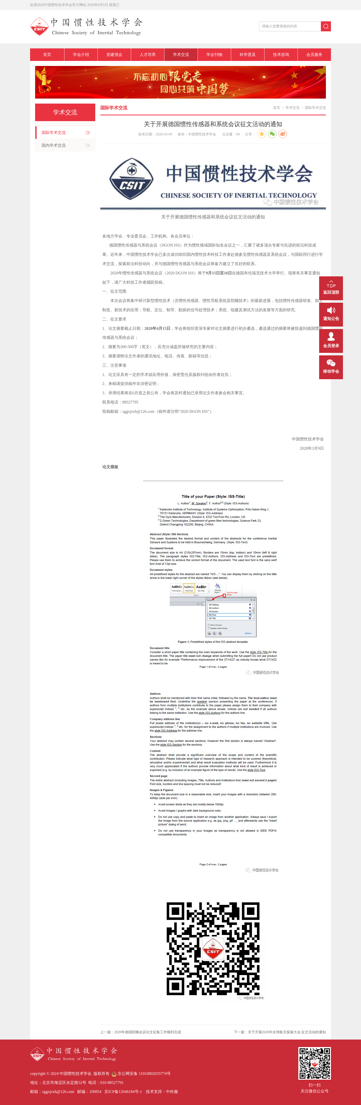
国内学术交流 (54, 145)
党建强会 (114, 54)
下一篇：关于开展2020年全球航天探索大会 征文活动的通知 (280, 1032)
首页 (47, 54)
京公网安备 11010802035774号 (141, 1073)
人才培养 (148, 54)
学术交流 (181, 54)
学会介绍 (81, 54)
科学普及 (248, 54)
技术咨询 (281, 54)
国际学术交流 (54, 132)
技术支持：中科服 (162, 1091)
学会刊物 (214, 54)
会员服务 (314, 54)
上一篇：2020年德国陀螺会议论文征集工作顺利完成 (140, 1032)
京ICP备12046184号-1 (122, 1091)
